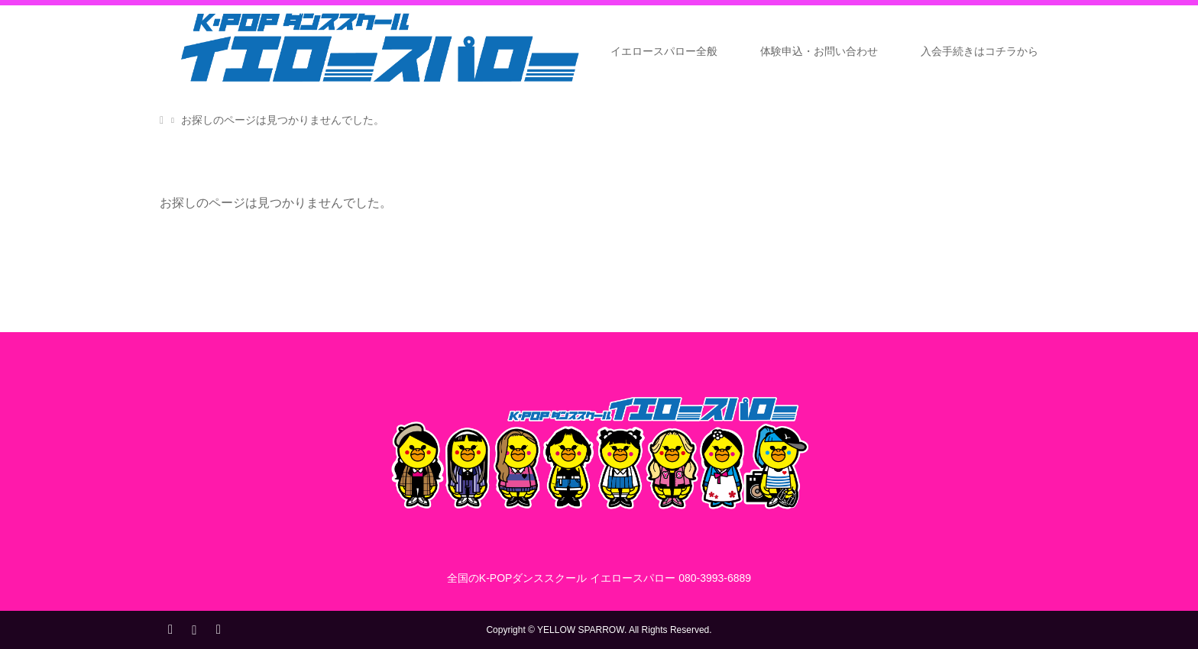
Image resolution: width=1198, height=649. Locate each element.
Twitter (170, 628)
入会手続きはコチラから (979, 51)
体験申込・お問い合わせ (819, 51)
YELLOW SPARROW (580, 630)
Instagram (194, 628)
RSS (218, 628)
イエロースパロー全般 (663, 51)
